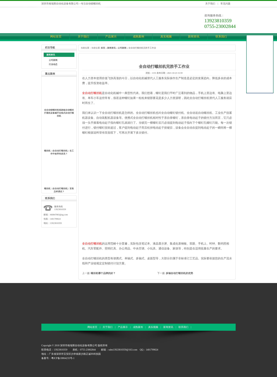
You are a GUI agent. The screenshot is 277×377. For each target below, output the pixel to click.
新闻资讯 (193, 36)
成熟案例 (138, 36)
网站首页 (55, 36)
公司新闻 (53, 60)
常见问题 (225, 3)
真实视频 (166, 36)
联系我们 (221, 36)
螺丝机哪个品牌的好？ (103, 273)
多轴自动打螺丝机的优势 (179, 273)
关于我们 (210, 3)
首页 (103, 48)
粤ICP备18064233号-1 (62, 358)
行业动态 (53, 64)
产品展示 (111, 36)
